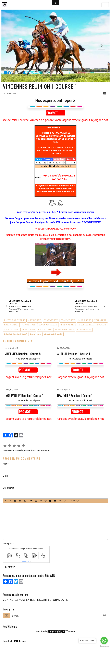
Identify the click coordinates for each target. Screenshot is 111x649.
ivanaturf (100, 321)
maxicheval (11, 325)
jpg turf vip (28, 325)
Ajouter (10, 568)
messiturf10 (86, 325)
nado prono (84, 321)
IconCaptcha (25, 561)
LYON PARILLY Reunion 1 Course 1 (24, 395)
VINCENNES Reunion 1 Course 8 (23, 354)
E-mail (5, 476)
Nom (5, 464)
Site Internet (8, 488)
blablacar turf (53, 334)
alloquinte (45, 330)
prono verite (68, 325)
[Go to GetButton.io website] (104, 646)
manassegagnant (64, 330)
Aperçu (73, 500)
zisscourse (28, 330)
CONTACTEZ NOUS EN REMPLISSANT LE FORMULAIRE (35, 599)
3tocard (102, 325)
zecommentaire (48, 325)
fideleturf (51, 321)
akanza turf (84, 330)
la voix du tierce (14, 321)
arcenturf (34, 321)
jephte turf (11, 330)
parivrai (35, 334)
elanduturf (68, 321)
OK (104, 616)
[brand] (5, 4)
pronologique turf (15, 334)
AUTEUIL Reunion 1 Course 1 (73, 354)
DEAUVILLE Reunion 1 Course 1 (74, 395)
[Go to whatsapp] (104, 640)
